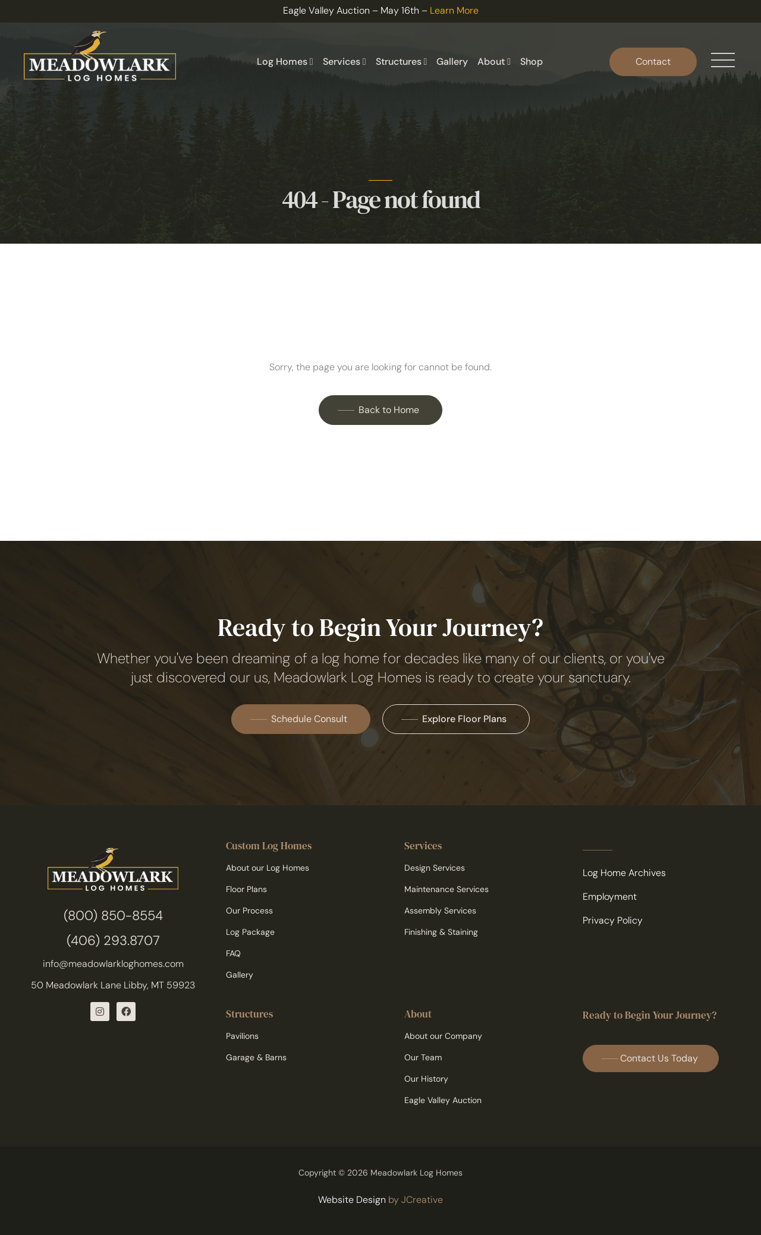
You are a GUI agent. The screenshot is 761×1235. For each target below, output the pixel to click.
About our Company (443, 1036)
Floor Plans (246, 889)
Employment (610, 896)
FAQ (233, 953)
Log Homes (285, 62)
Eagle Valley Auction (443, 1100)
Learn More (454, 10)
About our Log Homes (267, 867)
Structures (401, 62)
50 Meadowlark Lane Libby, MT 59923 (113, 985)
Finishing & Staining (441, 932)
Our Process (249, 910)
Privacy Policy (613, 920)
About (494, 62)
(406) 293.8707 (113, 940)
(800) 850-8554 (113, 915)
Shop (531, 61)
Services (344, 62)
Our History (426, 1078)
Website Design (352, 1199)
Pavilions (242, 1036)
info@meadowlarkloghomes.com (113, 963)
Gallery (452, 61)
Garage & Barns (256, 1057)
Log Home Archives (624, 873)
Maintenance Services (446, 889)
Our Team (423, 1057)
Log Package (250, 932)
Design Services (434, 867)
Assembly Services (440, 910)
